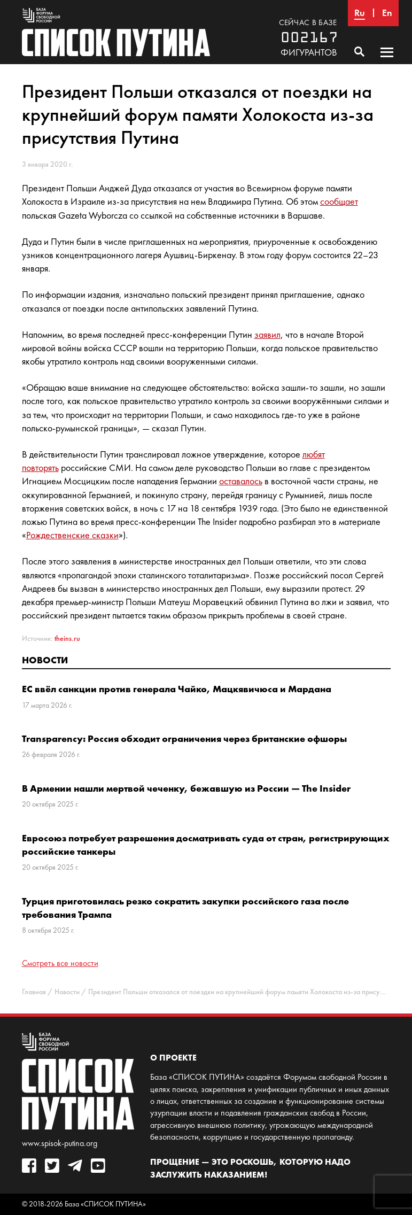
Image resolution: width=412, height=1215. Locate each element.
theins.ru (67, 638)
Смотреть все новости (60, 963)
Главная (34, 991)
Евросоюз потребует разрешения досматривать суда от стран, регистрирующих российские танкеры (206, 844)
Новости (45, 660)
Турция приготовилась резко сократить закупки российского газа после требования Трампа (185, 907)
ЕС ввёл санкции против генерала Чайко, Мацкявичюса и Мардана (176, 689)
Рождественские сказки (72, 535)
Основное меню (387, 62)
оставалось (240, 481)
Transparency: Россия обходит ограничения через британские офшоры (184, 738)
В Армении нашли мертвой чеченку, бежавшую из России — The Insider (186, 788)
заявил (267, 334)
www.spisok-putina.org (59, 1143)
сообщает (339, 201)
